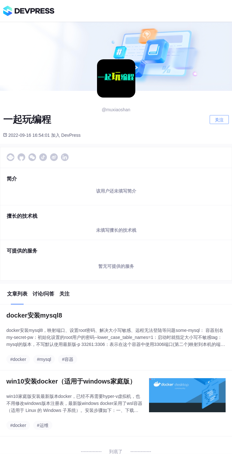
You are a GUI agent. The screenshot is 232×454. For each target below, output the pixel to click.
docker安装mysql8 (34, 315)
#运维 (43, 425)
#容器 (67, 359)
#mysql (44, 359)
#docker (18, 359)
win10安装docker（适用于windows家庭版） (71, 381)
